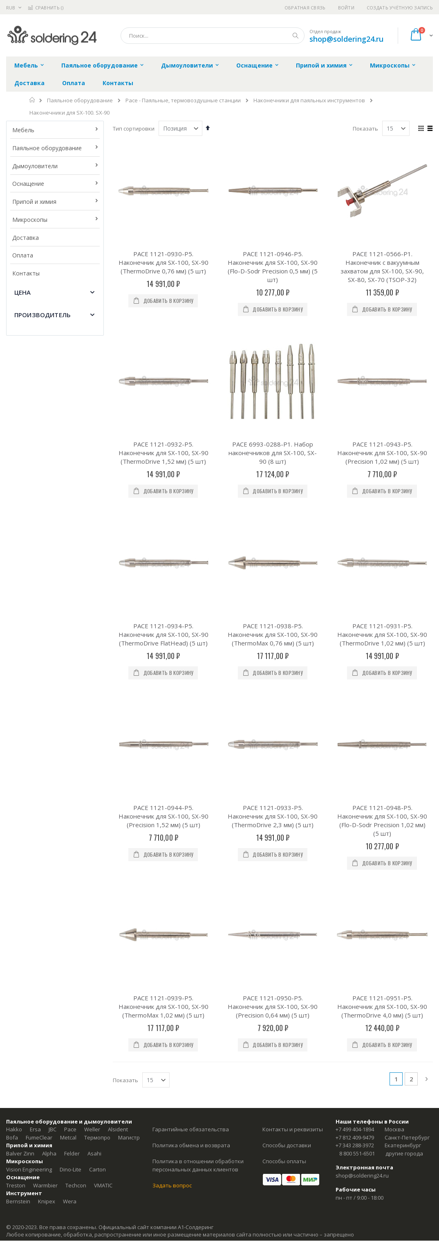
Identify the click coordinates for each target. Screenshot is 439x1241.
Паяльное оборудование (80, 100)
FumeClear (39, 813)
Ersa (35, 806)
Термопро (97, 813)
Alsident (118, 806)
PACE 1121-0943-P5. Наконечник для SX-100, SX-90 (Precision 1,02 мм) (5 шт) (382, 371)
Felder (72, 829)
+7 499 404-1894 (355, 806)
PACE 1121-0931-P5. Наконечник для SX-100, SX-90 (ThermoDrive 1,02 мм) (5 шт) (382, 472)
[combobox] (213, 35)
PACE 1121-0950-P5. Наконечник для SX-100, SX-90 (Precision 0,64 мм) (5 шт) (273, 682)
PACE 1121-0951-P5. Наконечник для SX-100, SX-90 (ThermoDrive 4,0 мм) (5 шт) (382, 682)
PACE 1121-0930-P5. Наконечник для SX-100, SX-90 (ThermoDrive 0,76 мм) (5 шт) (163, 262)
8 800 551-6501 (357, 829)
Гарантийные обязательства (190, 806)
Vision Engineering (29, 845)
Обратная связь (305, 8)
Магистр (129, 813)
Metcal (68, 813)
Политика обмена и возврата (191, 822)
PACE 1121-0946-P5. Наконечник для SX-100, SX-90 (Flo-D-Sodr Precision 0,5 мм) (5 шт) (273, 267)
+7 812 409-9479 (355, 813)
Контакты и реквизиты (292, 806)
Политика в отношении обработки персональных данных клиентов (198, 842)
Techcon (75, 861)
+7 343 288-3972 (355, 822)
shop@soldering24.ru (346, 39)
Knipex (46, 877)
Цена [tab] (22, 292)
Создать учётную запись (400, 8)
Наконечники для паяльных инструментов (309, 100)
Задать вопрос (172, 861)
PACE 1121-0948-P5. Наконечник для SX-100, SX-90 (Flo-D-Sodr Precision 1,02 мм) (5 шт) (382, 578)
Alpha (49, 829)
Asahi (94, 829)
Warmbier (45, 861)
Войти (346, 8)
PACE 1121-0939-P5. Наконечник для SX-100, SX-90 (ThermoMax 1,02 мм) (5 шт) (163, 682)
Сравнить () (45, 8)
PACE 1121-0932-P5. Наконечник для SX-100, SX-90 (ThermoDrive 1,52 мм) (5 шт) (163, 371)
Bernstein (18, 877)
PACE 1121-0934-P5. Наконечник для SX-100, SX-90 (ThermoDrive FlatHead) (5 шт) (163, 472)
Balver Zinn (20, 829)
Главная (32, 100)
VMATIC (103, 861)
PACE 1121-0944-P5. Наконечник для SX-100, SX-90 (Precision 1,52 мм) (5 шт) (163, 573)
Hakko (14, 806)
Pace (70, 806)
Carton (97, 845)
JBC (52, 806)
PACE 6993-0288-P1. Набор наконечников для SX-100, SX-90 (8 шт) (272, 371)
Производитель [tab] (42, 315)
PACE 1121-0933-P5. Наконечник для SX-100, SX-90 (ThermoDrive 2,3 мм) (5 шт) (273, 573)
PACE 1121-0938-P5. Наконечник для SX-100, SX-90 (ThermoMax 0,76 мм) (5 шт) (273, 472)
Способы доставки (286, 822)
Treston (15, 861)
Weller (92, 806)
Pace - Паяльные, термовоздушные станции (183, 100)
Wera (69, 877)
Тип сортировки (134, 128)
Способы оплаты (284, 838)
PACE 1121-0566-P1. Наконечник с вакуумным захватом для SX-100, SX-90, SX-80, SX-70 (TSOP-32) (382, 267)
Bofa (12, 813)
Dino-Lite (70, 845)
